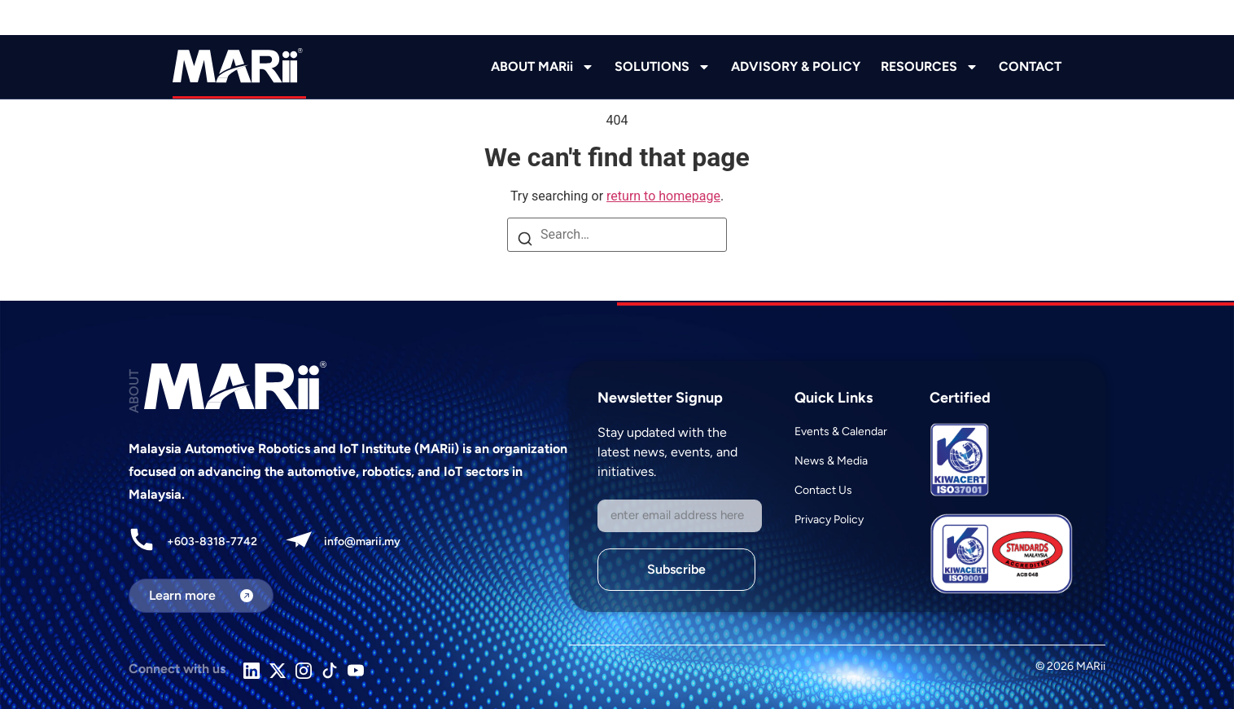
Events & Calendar (840, 431)
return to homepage (663, 196)
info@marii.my (362, 541)
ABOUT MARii (542, 66)
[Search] (525, 240)
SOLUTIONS (663, 66)
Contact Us (823, 490)
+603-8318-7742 (212, 541)
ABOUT (134, 391)
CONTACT (1030, 66)
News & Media (831, 461)
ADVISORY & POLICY (795, 66)
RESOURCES (929, 66)
